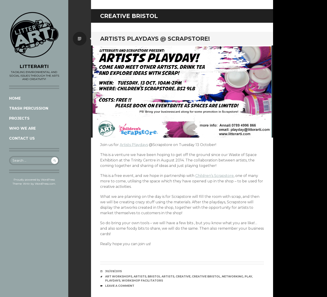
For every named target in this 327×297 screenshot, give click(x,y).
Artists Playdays (134, 145)
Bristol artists (161, 276)
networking (232, 276)
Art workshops (118, 276)
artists (140, 276)
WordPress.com (45, 183)
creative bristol (206, 276)
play (248, 276)
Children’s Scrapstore (214, 176)
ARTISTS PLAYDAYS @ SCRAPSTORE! (155, 38)
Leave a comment (119, 285)
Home (15, 98)
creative (183, 276)
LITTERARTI (34, 66)
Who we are (22, 128)
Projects (19, 118)
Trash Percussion (28, 108)
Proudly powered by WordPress (34, 179)
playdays (112, 280)
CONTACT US (22, 138)
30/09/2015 (113, 271)
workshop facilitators (142, 280)
